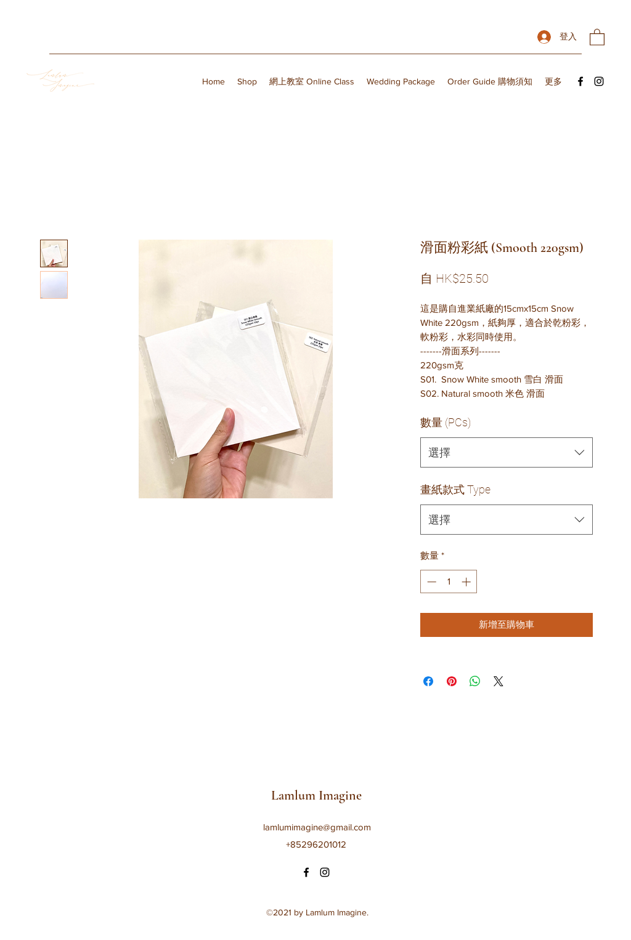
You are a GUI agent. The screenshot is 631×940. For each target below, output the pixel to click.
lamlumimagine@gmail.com (317, 827)
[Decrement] (430, 581)
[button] (597, 37)
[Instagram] (599, 81)
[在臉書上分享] (428, 681)
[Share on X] (498, 681)
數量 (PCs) (445, 422)
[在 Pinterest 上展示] (451, 681)
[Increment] (467, 581)
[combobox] (506, 452)
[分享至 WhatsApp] (475, 681)
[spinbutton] (449, 581)
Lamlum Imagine (316, 795)
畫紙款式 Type (455, 489)
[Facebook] (580, 81)
